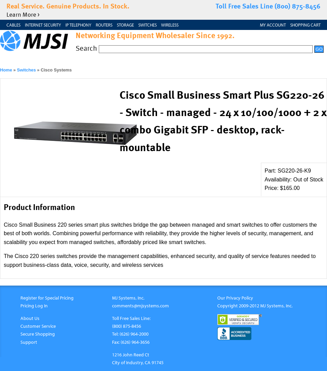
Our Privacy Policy (235, 297)
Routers (104, 25)
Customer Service (38, 326)
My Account (273, 25)
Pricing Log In (34, 305)
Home (6, 69)
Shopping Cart (305, 25)
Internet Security (43, 25)
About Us (30, 318)
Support (28, 342)
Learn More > (23, 14)
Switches (147, 25)
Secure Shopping (37, 333)
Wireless (169, 25)
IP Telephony (78, 25)
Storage (125, 25)
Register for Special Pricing (47, 297)
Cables (13, 25)
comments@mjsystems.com (140, 305)
